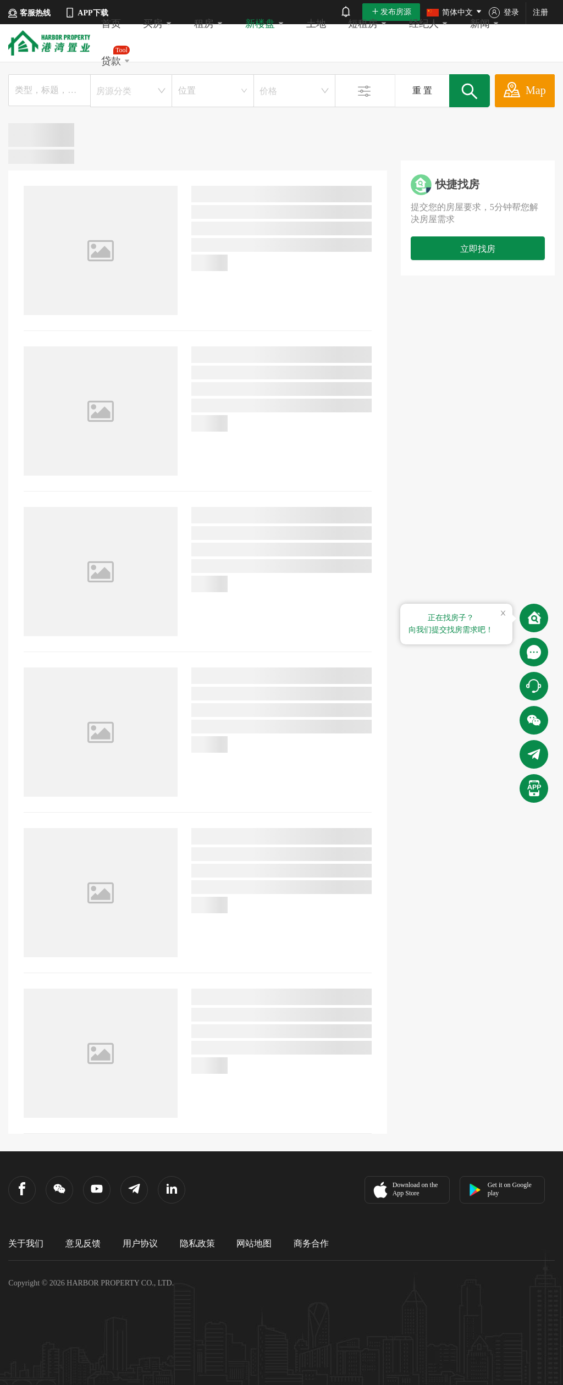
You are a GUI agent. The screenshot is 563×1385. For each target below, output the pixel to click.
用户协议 (140, 1243)
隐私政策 (197, 1243)
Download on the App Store (404, 1190)
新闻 (484, 23)
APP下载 (86, 12)
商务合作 (311, 1243)
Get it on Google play (500, 1189)
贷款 (115, 56)
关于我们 (25, 1243)
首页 (111, 23)
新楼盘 (264, 23)
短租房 (367, 23)
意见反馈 (83, 1243)
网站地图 (254, 1243)
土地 (316, 23)
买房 (157, 23)
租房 (208, 23)
